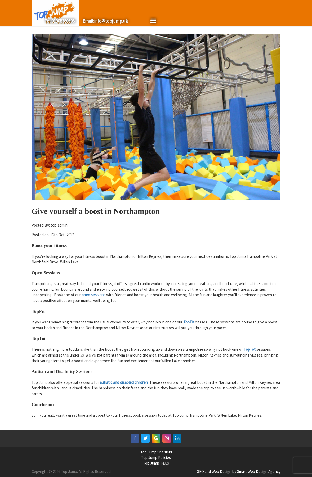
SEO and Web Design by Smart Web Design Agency (238, 471)
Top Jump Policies (156, 457)
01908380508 (63, 21)
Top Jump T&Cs (156, 463)
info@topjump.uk (111, 21)
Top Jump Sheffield (156, 451)
